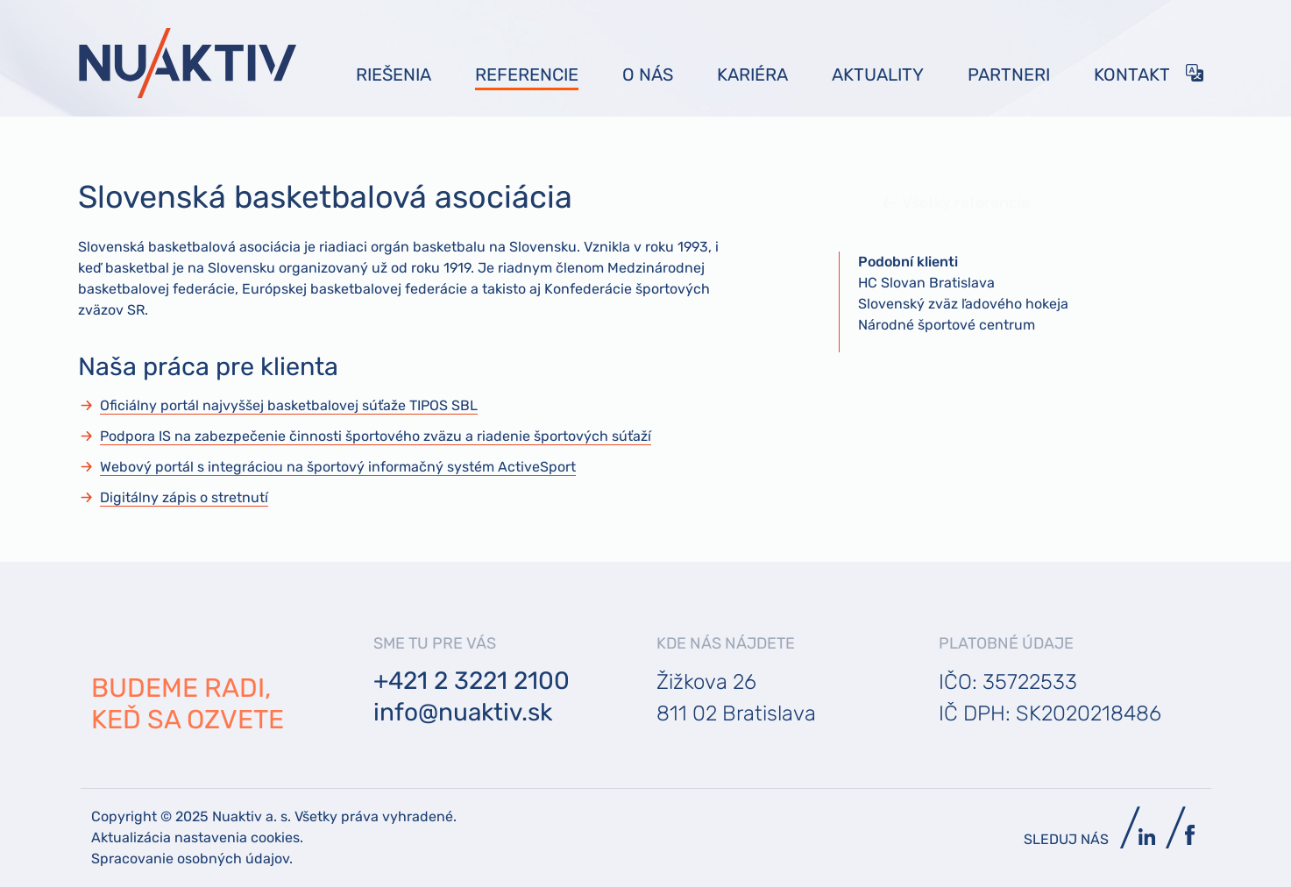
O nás (647, 74)
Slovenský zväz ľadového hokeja (963, 303)
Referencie (526, 74)
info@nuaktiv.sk (462, 712)
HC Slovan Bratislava (926, 282)
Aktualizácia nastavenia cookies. (197, 837)
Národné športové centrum (946, 324)
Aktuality (878, 74)
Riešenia (393, 74)
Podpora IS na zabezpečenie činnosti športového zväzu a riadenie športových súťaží (375, 436)
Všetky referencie (923, 202)
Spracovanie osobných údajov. (192, 858)
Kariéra (752, 74)
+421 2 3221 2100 (471, 680)
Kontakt (1132, 74)
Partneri (1009, 74)
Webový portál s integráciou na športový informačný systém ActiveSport (338, 466)
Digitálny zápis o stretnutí (184, 497)
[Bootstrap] (187, 63)
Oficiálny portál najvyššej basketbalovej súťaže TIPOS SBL (289, 405)
